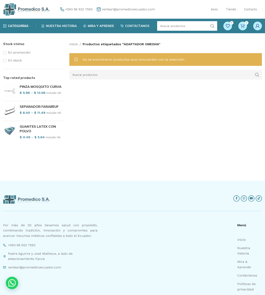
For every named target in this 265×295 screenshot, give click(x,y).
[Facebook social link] (236, 198)
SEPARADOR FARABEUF (39, 106)
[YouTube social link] (251, 198)
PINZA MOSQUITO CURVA (40, 86)
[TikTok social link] (259, 198)
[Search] (187, 26)
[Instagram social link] (244, 198)
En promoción (19, 52)
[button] (12, 283)
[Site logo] (26, 9)
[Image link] (26, 199)
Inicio (73, 44)
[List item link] (249, 239)
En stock (15, 60)
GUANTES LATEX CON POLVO (38, 128)
